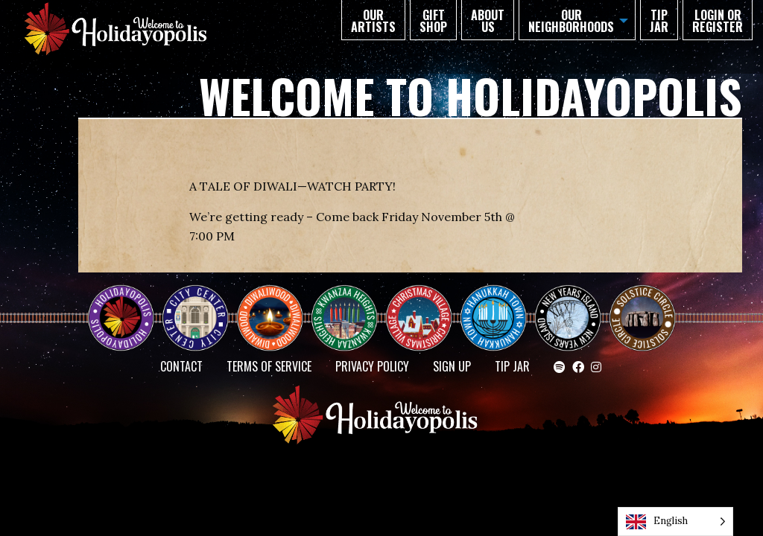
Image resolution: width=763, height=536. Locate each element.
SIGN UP (452, 366)
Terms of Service (269, 366)
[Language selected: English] (675, 521)
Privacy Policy (372, 366)
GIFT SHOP (433, 21)
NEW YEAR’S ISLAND (568, 311)
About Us (487, 21)
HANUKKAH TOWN (499, 305)
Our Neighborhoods (571, 21)
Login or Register (717, 21)
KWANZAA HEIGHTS (350, 305)
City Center (194, 305)
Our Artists (373, 21)
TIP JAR (659, 21)
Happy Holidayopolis (126, 305)
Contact (181, 366)
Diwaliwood (275, 299)
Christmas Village (424, 305)
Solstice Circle (643, 305)
